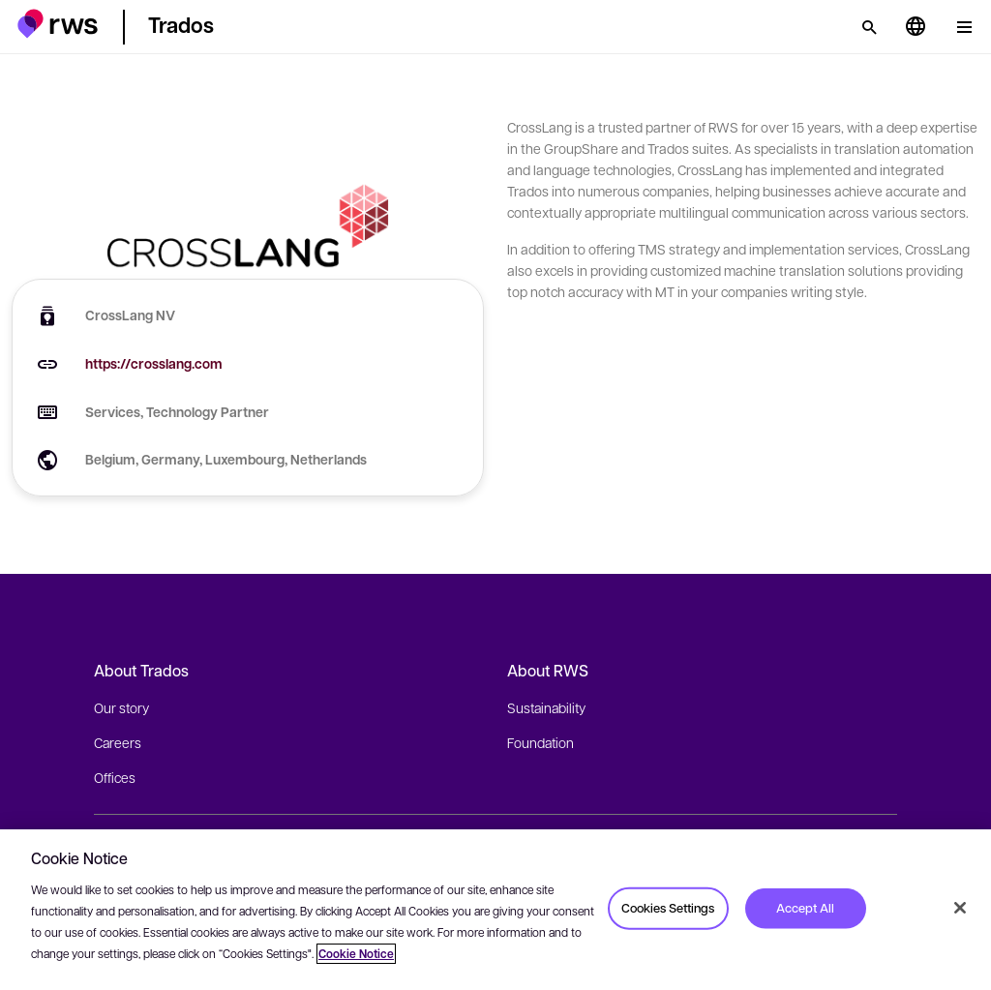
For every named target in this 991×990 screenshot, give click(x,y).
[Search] (869, 27)
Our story (121, 707)
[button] (57, 24)
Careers (117, 742)
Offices (114, 777)
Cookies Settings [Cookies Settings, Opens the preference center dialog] (667, 907)
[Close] (960, 907)
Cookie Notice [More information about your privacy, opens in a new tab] (356, 953)
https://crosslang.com (154, 363)
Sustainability (546, 707)
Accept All (805, 907)
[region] (495, 909)
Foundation (540, 742)
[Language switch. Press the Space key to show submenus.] (915, 27)
